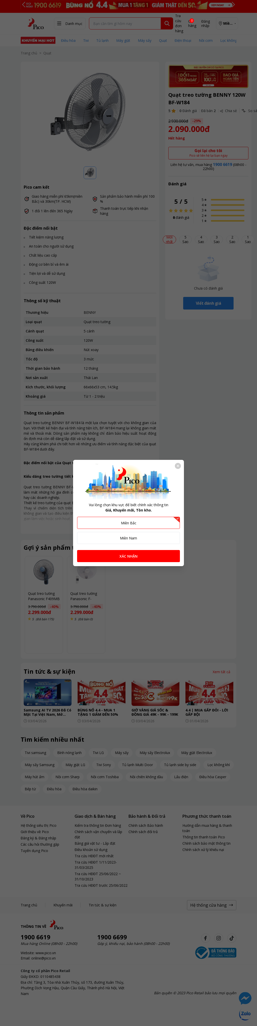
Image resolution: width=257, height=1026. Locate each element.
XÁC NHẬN (128, 556)
